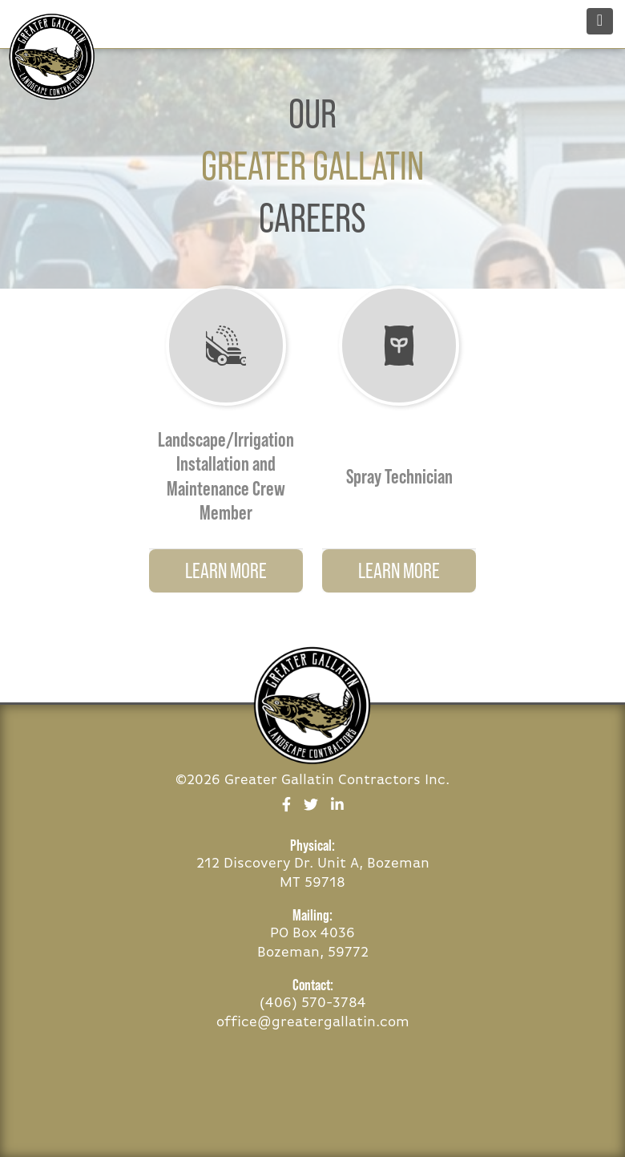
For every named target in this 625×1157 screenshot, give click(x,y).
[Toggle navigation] (600, 21)
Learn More (226, 570)
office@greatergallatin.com (312, 1022)
